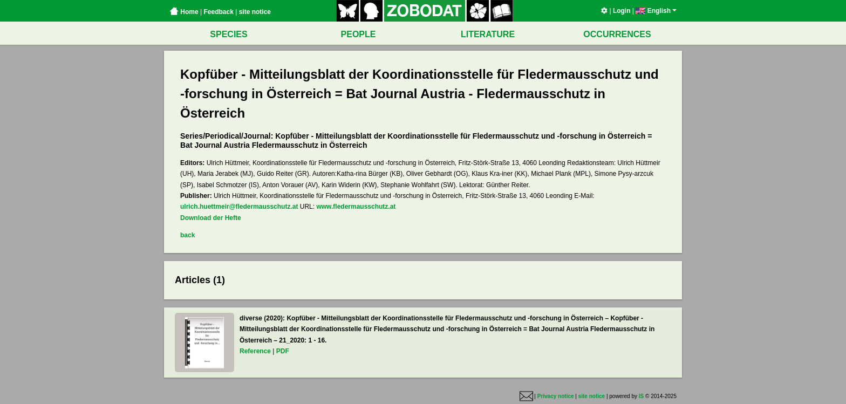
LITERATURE (488, 34)
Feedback (218, 12)
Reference (255, 351)
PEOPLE (358, 34)
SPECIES (228, 34)
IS (641, 397)
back (187, 235)
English (656, 11)
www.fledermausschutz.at (355, 206)
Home (184, 12)
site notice (255, 12)
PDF (282, 351)
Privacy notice (555, 397)
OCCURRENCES (617, 34)
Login (622, 11)
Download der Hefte (210, 218)
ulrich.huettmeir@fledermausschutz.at (239, 206)
